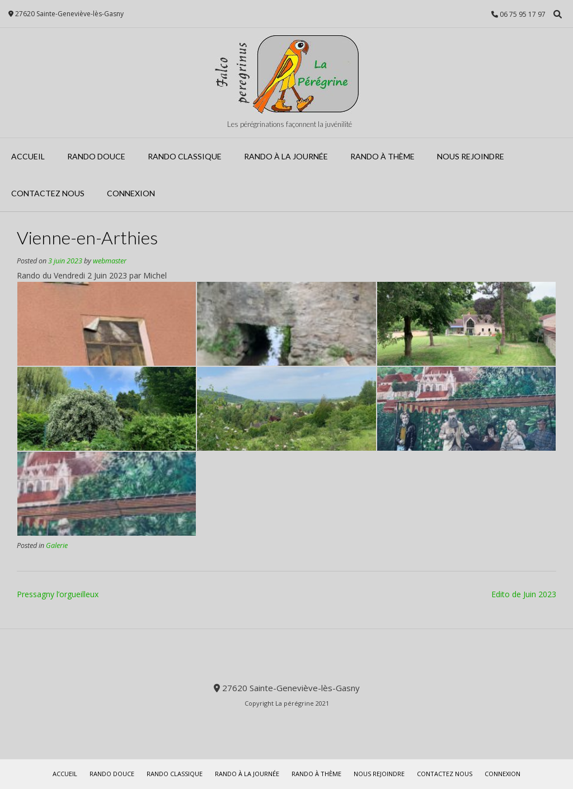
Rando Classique (185, 156)
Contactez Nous (47, 193)
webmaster (109, 261)
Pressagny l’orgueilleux (57, 594)
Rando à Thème (382, 156)
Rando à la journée (286, 156)
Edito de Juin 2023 (523, 594)
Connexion (131, 193)
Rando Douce (96, 156)
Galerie (57, 545)
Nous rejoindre (470, 156)
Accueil (28, 156)
